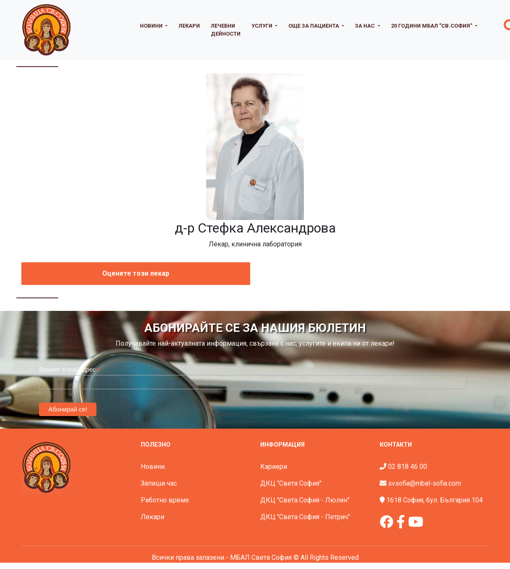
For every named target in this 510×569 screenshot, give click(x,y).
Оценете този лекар (135, 273)
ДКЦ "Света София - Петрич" (305, 517)
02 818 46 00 (407, 467)
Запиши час (159, 483)
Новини (153, 467)
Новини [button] (152, 26)
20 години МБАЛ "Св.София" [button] (432, 26)
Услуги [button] (262, 26)
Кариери (273, 467)
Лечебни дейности (226, 30)
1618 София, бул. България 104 (434, 500)
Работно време (165, 500)
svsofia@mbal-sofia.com (424, 483)
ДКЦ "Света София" (290, 483)
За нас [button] (365, 26)
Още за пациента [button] (314, 26)
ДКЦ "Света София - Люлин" (304, 500)
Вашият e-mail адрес (69, 370)
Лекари (189, 26)
